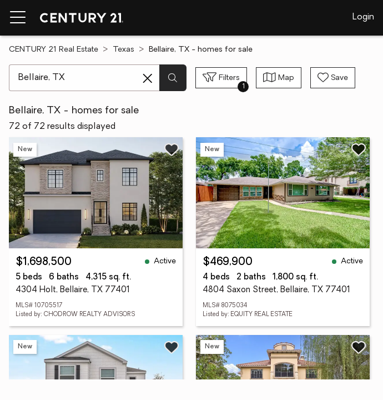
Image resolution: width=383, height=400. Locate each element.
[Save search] (332, 77)
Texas (123, 50)
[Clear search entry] (147, 78)
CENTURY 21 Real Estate (53, 50)
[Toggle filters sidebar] (221, 77)
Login (363, 17)
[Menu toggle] (18, 18)
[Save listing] (171, 149)
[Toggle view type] (278, 77)
